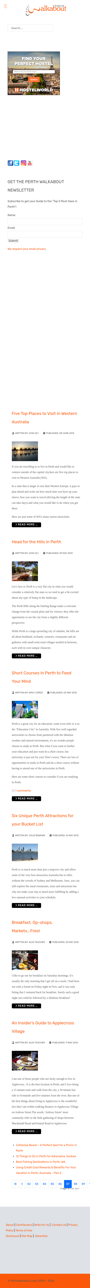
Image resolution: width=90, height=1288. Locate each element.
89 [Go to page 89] (83, 1184)
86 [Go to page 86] (60, 1184)
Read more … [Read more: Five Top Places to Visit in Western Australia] (26, 524)
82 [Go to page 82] (29, 1184)
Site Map (27, 1236)
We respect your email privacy (27, 249)
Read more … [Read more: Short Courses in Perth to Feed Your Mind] (26, 798)
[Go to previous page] (22, 1184)
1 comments (23, 790)
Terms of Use (23, 1230)
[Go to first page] (15, 1184)
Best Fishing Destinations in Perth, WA (40, 1162)
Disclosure (12, 1236)
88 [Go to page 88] (75, 1184)
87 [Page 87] (67, 1184)
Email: (11, 227)
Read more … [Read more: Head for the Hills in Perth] (26, 655)
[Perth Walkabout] (45, 10)
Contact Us (59, 1225)
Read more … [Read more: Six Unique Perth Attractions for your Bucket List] (26, 905)
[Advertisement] (29, 126)
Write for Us (41, 1225)
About (10, 1225)
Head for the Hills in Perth (36, 541)
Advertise (41, 1236)
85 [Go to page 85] (52, 1184)
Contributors (24, 1225)
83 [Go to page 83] (36, 1184)
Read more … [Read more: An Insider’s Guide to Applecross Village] (26, 1131)
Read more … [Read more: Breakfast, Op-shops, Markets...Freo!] (26, 1005)
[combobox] (30, 28)
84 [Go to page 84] (44, 1184)
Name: (12, 215)
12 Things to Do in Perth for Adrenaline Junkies (46, 1156)
